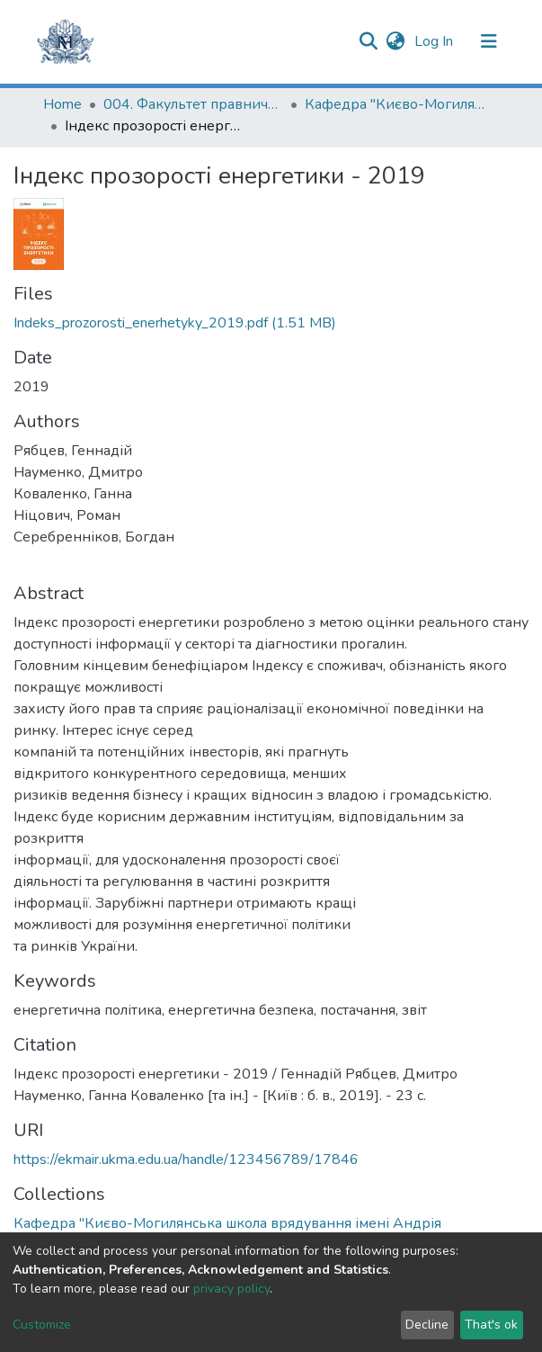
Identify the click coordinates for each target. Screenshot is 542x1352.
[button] (396, 41)
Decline (427, 1324)
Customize (42, 1324)
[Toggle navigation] (489, 41)
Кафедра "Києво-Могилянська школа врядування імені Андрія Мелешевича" (394, 104)
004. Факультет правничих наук (193, 104)
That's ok (491, 1324)
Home (62, 104)
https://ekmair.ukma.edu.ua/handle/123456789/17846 (186, 1159)
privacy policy (231, 1288)
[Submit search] (369, 41)
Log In (435, 41)
